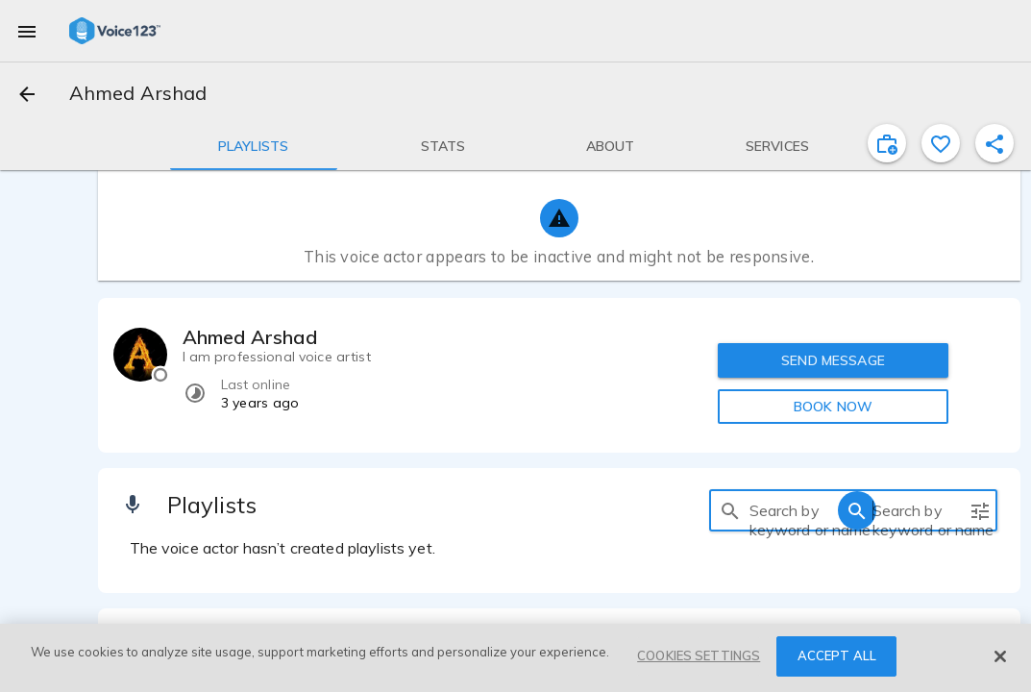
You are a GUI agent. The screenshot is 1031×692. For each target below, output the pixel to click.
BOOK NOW (833, 406)
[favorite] (940, 143)
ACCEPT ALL (837, 655)
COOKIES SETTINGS (698, 655)
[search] (730, 510)
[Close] (1000, 656)
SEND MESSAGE (833, 360)
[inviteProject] (887, 143)
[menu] (27, 31)
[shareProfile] (994, 143)
